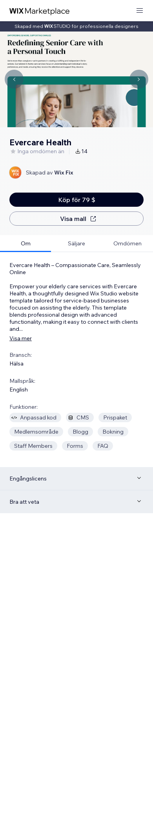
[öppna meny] (139, 11)
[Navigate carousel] (14, 79)
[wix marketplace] (39, 10)
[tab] (25, 243)
